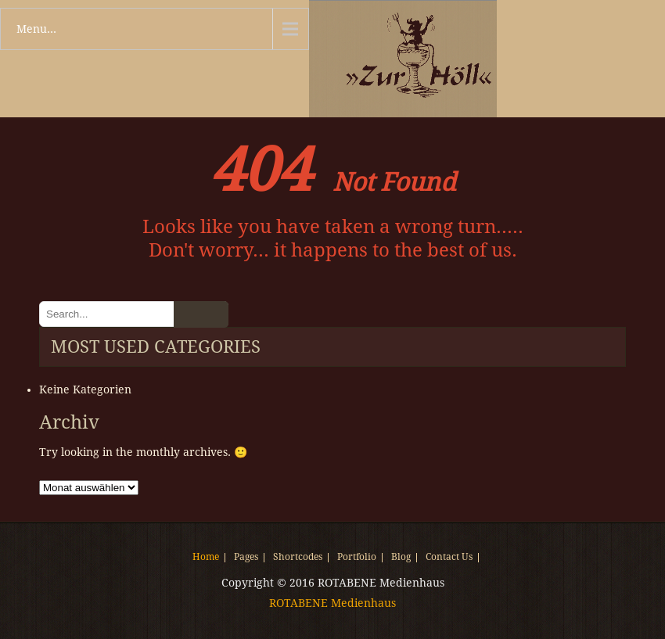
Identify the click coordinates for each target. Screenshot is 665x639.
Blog (401, 557)
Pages (246, 557)
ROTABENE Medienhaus (332, 603)
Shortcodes (297, 557)
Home (205, 557)
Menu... (36, 29)
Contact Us (449, 557)
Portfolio (356, 557)
